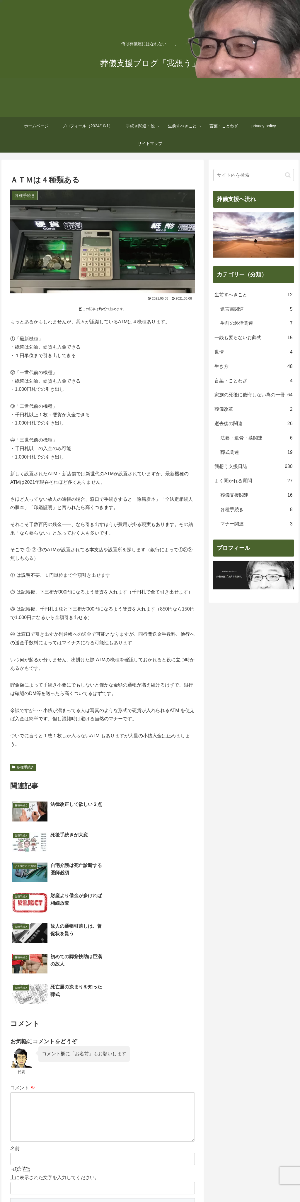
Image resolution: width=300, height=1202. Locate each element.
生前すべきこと (163, 1183)
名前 (15, 1066)
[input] (253, 175)
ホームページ (38, 1183)
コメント (22, 996)
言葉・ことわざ (198, 1183)
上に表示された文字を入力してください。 (54, 1095)
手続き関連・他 (128, 1183)
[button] (288, 175)
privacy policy (231, 1183)
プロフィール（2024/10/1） (82, 1183)
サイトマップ (261, 1183)
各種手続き (23, 767)
